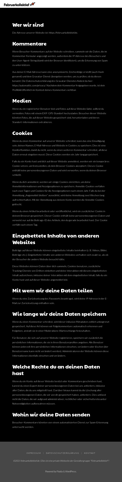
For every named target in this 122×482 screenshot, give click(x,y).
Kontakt (90, 453)
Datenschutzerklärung (62, 453)
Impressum (33, 453)
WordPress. (71, 471)
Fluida (59, 471)
